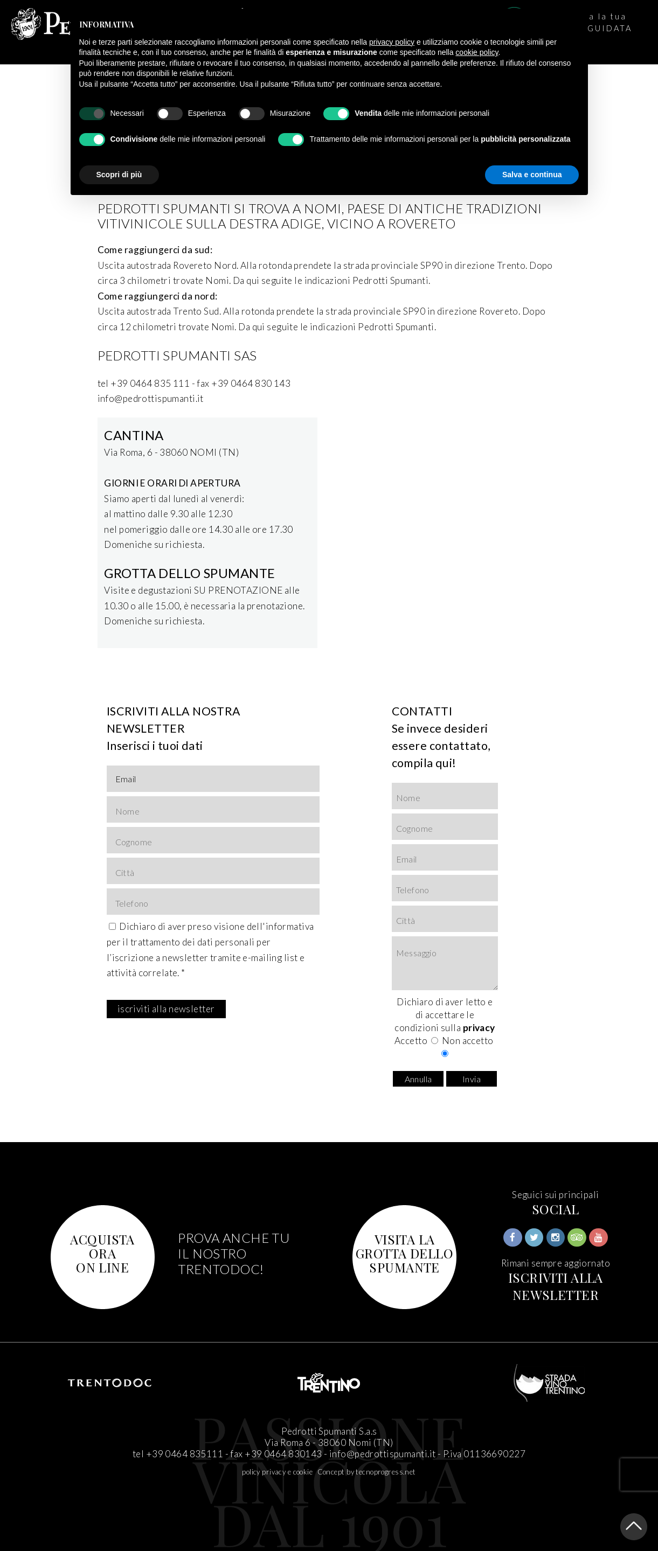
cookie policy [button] (476, 52)
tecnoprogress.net (385, 1471)
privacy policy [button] (391, 42)
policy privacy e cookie (277, 1471)
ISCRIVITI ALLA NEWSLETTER (555, 1286)
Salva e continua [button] (532, 174)
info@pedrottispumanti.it (382, 1453)
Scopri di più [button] (119, 174)
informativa (290, 926)
